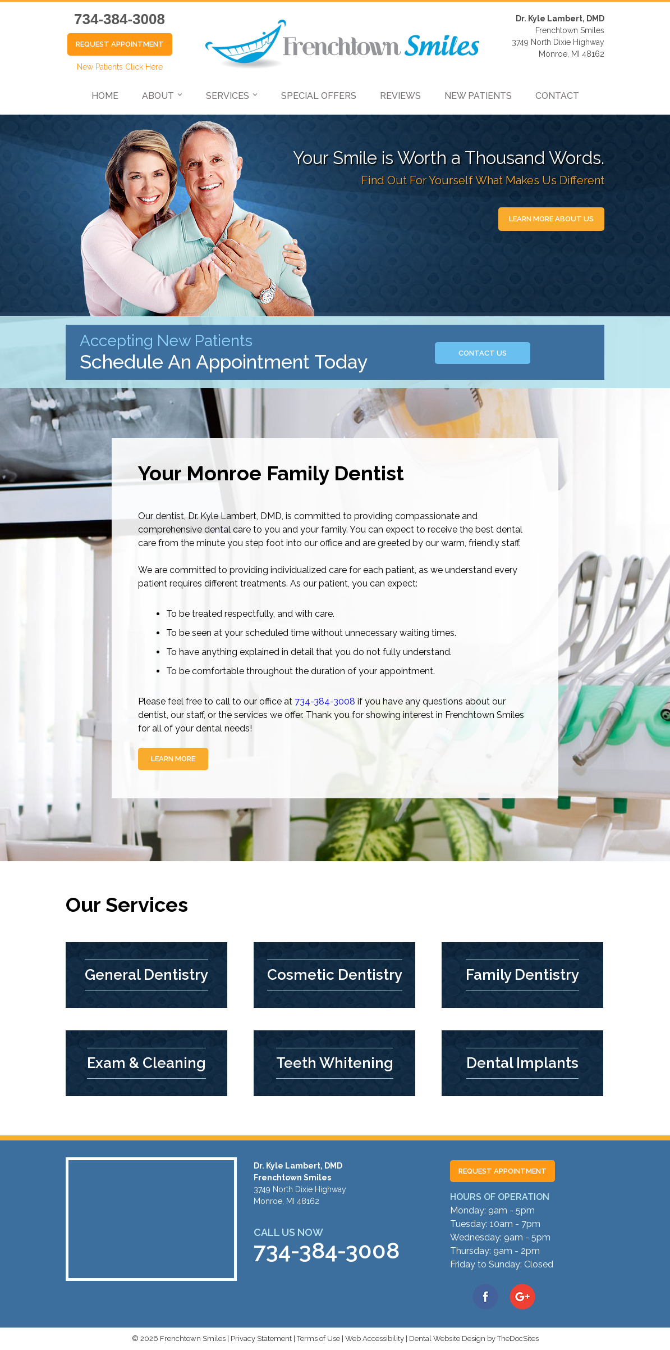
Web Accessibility (374, 1338)
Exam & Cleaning (146, 1062)
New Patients (478, 95)
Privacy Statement (261, 1338)
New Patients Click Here (120, 66)
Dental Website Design (447, 1338)
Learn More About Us (551, 219)
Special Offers (318, 95)
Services (227, 95)
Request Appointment (120, 44)
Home (104, 95)
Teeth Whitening (334, 1062)
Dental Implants (522, 1062)
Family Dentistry (522, 974)
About (158, 95)
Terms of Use (318, 1338)
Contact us (482, 353)
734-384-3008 (119, 19)
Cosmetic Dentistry (334, 974)
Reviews (400, 95)
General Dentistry (146, 974)
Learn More (173, 758)
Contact (557, 95)
